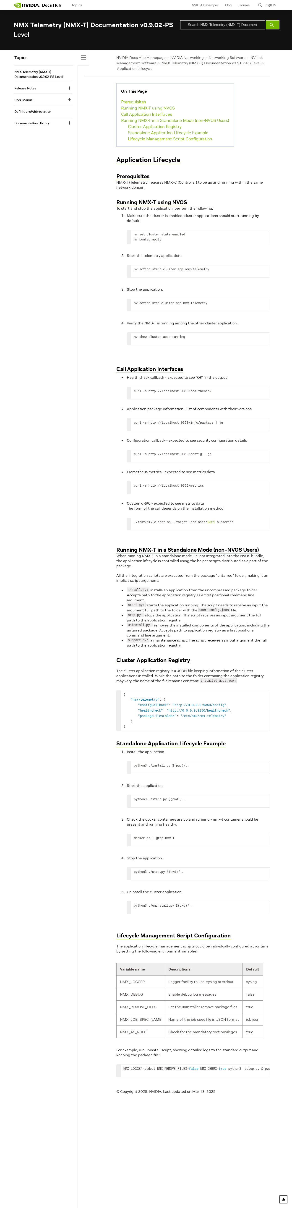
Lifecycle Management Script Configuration (170, 138)
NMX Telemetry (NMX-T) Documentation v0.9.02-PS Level (211, 63)
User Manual (24, 100)
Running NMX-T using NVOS (148, 108)
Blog (227, 5)
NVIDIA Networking (187, 57)
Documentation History (32, 123)
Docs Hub (51, 5)
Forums (242, 5)
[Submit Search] (272, 24)
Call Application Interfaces (146, 114)
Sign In (270, 5)
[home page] (27, 5)
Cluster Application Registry (155, 126)
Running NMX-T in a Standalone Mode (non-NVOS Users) (175, 120)
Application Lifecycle (135, 68)
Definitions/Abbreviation (32, 112)
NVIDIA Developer (203, 5)
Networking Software (227, 57)
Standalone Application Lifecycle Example (168, 132)
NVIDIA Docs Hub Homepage (141, 57)
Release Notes (25, 88)
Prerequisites (133, 101)
